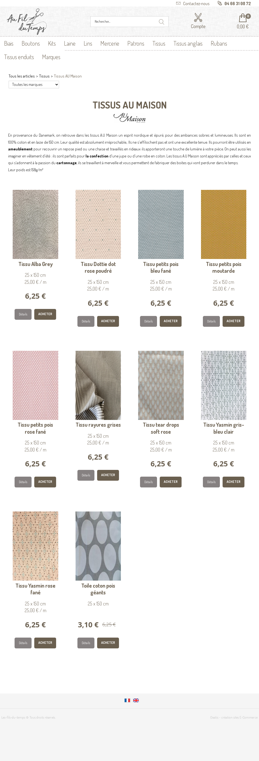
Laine (70, 43)
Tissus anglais (188, 43)
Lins (88, 43)
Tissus (158, 43)
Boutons (31, 43)
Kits (52, 43)
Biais (8, 43)
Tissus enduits (19, 56)
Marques (51, 56)
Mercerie (109, 43)
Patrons (135, 43)
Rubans (219, 43)
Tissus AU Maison (68, 76)
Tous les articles (22, 76)
